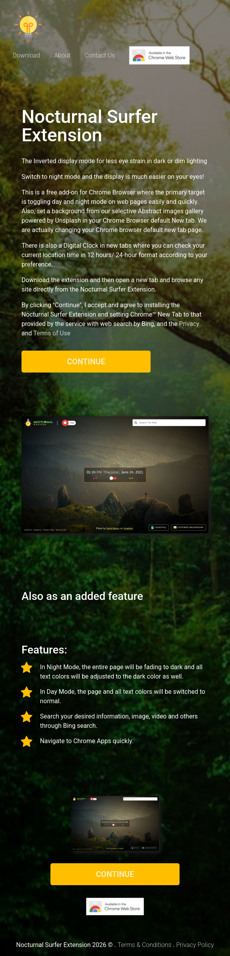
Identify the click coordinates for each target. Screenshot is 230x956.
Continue (86, 361)
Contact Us (99, 55)
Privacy (189, 324)
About (62, 55)
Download (26, 55)
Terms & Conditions (144, 945)
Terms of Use (51, 333)
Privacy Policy (195, 945)
